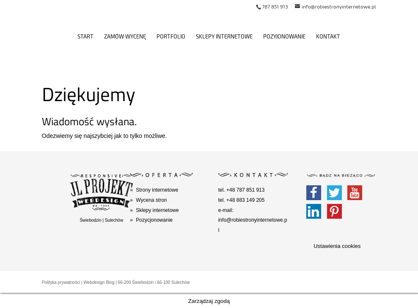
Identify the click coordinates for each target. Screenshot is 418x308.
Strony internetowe (157, 190)
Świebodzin (90, 220)
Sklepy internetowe (224, 36)
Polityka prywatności (61, 282)
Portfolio (171, 36)
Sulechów (114, 220)
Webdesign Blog (99, 282)
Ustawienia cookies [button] (337, 246)
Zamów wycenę (125, 36)
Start (85, 36)
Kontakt (328, 36)
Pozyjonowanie (284, 36)
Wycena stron (151, 200)
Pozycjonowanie (154, 220)
